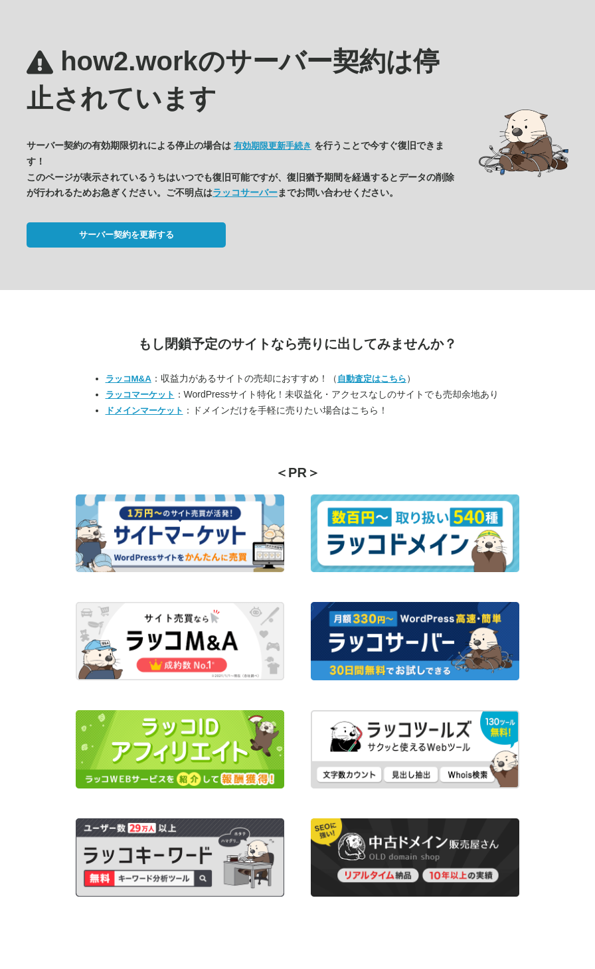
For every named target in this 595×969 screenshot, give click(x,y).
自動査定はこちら (371, 379)
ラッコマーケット (140, 395)
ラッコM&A (128, 379)
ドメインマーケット (144, 410)
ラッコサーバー (245, 192)
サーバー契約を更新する (126, 235)
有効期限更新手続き (272, 146)
